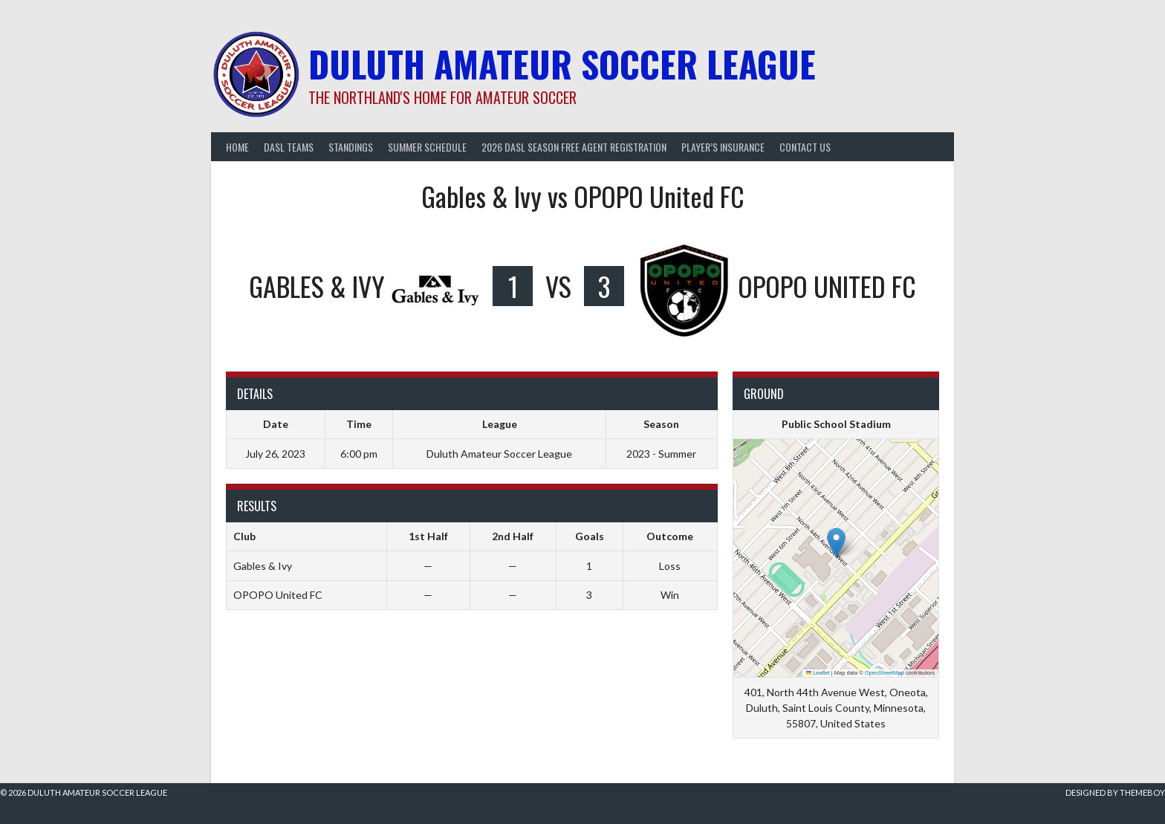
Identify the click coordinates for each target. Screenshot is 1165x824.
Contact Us (805, 147)
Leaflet (818, 672)
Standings (350, 147)
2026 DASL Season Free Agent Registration (573, 147)
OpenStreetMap (884, 672)
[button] (836, 543)
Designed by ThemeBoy (1115, 792)
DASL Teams (289, 147)
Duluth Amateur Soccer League (562, 63)
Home (237, 147)
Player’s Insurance (723, 147)
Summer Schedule (427, 147)
